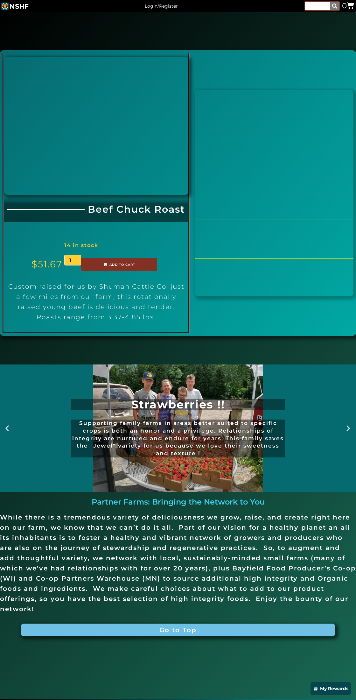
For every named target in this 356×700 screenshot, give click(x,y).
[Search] (334, 6)
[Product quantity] (72, 260)
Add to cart (110, 264)
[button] (7, 428)
